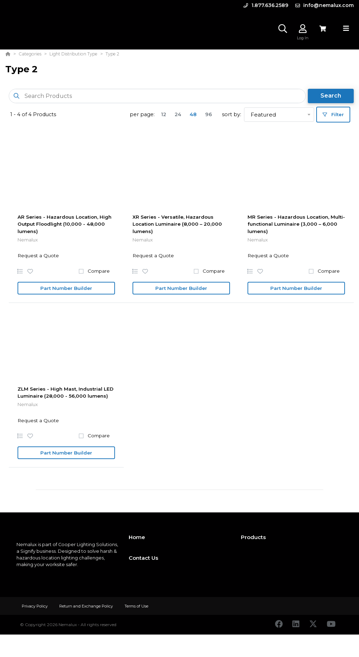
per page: (142, 114)
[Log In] (303, 28)
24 (178, 114)
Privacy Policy (35, 606)
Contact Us (143, 558)
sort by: (231, 114)
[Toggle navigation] (346, 28)
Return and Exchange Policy (86, 606)
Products (253, 537)
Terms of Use (136, 606)
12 (163, 114)
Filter (333, 114)
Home (137, 537)
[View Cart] (323, 28)
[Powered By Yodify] (179, 647)
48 (193, 114)
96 (208, 114)
